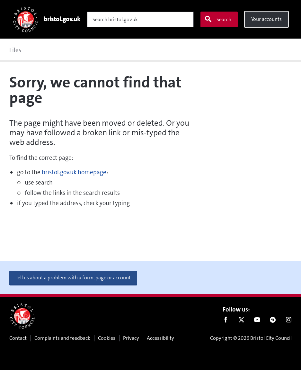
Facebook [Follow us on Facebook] (226, 321)
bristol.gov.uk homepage (74, 172)
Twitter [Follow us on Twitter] (241, 321)
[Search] (140, 19)
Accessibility (160, 338)
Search (217, 19)
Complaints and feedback (62, 338)
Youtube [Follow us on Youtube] (257, 321)
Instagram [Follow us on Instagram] (289, 321)
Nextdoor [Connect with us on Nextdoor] (273, 321)
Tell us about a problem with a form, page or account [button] (73, 277)
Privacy (131, 338)
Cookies (106, 338)
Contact (18, 338)
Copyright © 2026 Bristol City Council (251, 338)
